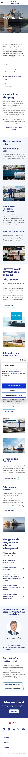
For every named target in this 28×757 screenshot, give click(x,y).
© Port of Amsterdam (3, 754)
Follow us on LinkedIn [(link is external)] (12, 684)
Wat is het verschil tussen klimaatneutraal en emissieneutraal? (10, 596)
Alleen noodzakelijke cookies (14, 395)
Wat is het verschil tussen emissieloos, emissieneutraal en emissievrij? (11, 587)
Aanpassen (14, 390)
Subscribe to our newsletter (13, 688)
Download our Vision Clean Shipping (14, 128)
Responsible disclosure (23, 754)
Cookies (14, 753)
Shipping (6, 737)
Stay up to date (8, 86)
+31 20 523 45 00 (15, 645)
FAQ (6, 79)
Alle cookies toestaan (14, 385)
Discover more (9, 305)
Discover (6, 747)
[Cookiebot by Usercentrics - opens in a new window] (20, 360)
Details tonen (19, 381)
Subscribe (14, 711)
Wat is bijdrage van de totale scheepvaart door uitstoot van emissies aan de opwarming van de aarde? (11, 577)
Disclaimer (18, 753)
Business (6, 742)
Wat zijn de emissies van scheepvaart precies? (9, 561)
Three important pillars (10, 71)
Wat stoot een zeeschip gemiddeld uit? (9, 568)
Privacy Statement (14, 371)
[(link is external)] (4, 729)
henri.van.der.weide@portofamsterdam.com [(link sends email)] (15, 648)
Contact (7, 84)
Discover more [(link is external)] (10, 478)
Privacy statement (9, 754)
